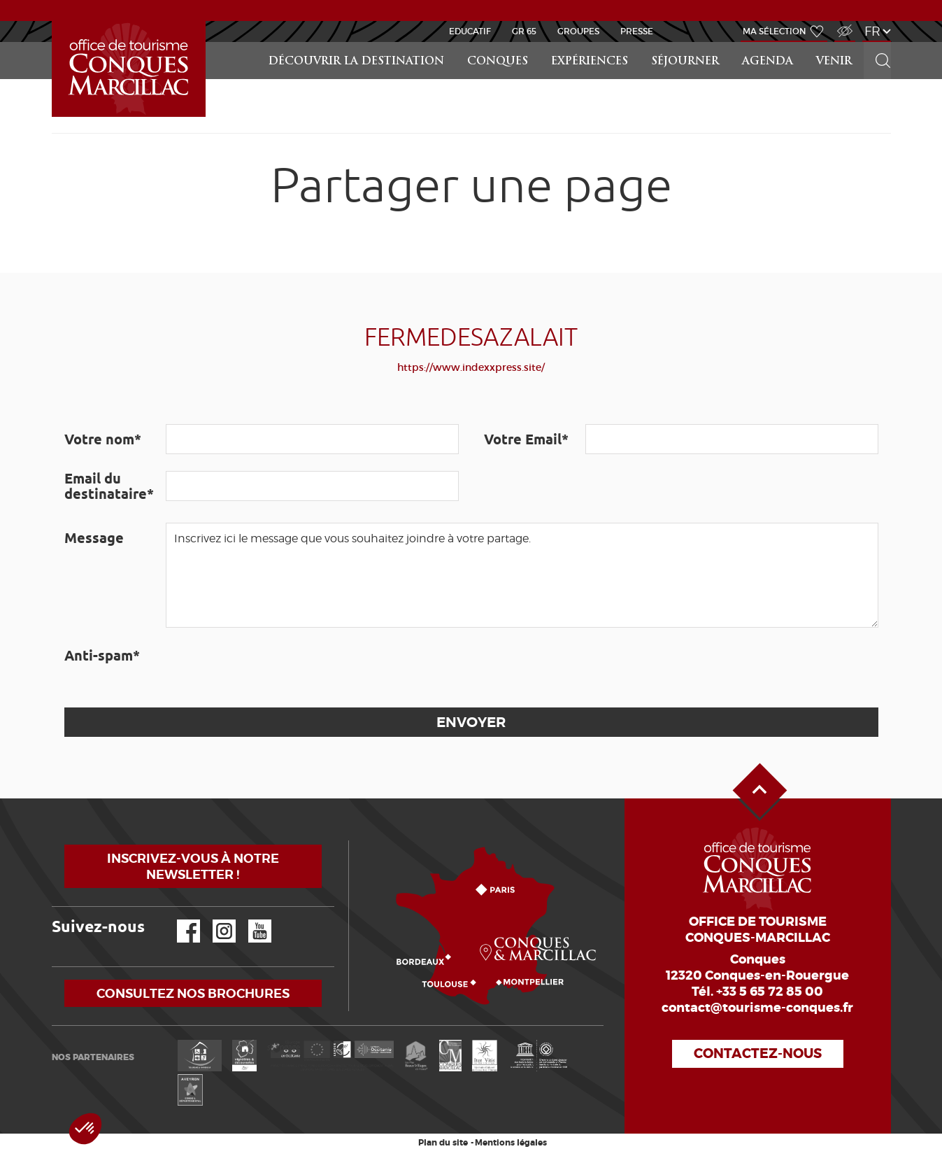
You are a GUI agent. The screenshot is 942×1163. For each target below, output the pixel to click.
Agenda (767, 62)
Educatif (470, 31)
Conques (497, 62)
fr (872, 31)
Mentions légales (511, 1142)
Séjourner (685, 62)
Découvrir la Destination (356, 62)
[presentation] (272, 667)
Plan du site (443, 1142)
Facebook (180, 919)
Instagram (214, 919)
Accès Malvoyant (841, 23)
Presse (636, 31)
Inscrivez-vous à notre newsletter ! (193, 866)
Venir (834, 62)
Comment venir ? (352, 840)
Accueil (54, 21)
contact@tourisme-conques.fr (757, 1007)
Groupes (578, 31)
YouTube (250, 919)
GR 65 (524, 31)
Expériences (589, 62)
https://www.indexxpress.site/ (471, 367)
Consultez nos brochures (193, 993)
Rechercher (878, 42)
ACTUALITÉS (471, 9)
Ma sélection (774, 31)
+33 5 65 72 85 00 (769, 991)
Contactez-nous (758, 1053)
